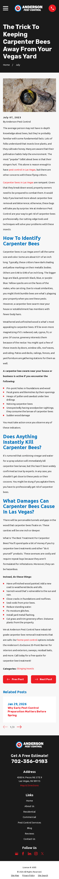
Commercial (29, 817)
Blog (29, 828)
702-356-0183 (29, 761)
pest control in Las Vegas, (22, 169)
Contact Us (29, 839)
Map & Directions (29, 785)
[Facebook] (23, 853)
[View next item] (19, 727)
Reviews (29, 833)
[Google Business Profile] (16, 853)
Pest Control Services (29, 822)
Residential (29, 811)
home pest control (27, 640)
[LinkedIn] (29, 853)
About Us (29, 806)
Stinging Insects (25, 668)
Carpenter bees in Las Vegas (18, 182)
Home (29, 800)
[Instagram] (36, 853)
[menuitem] (15, 875)
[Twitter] (42, 853)
